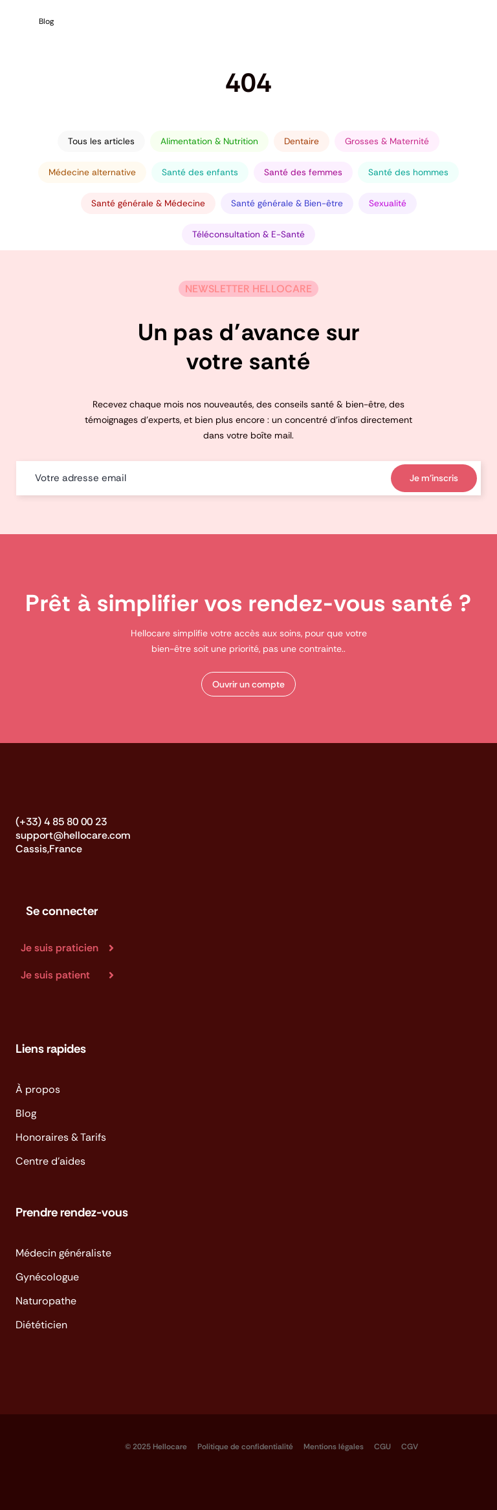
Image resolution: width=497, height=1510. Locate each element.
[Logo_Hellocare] (57, 789)
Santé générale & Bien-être (287, 203)
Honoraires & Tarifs (61, 1137)
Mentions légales (334, 1446)
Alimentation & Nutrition (209, 141)
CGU (382, 1446)
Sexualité (387, 203)
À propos (38, 1089)
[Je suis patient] (72, 975)
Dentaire (301, 141)
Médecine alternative (92, 172)
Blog (26, 1113)
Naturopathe (46, 1301)
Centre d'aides (50, 1161)
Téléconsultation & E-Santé (248, 234)
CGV (409, 1446)
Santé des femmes (303, 172)
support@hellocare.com (73, 835)
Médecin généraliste (63, 1253)
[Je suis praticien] (72, 948)
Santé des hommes (408, 172)
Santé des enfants (200, 172)
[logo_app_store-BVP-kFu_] (30, 1440)
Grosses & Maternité (387, 141)
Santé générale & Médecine (148, 203)
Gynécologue (47, 1277)
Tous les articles (101, 141)
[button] (248, 684)
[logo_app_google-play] (90, 1440)
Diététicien (41, 1325)
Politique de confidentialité (245, 1446)
